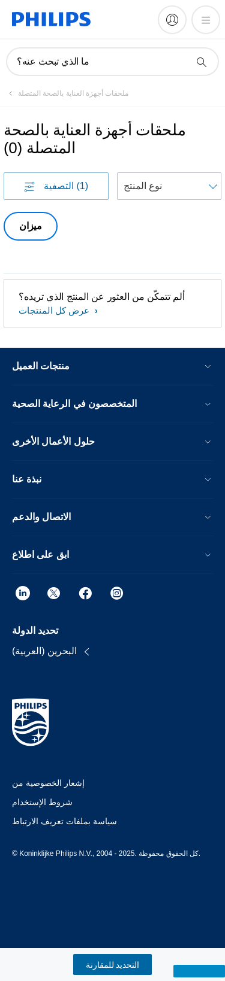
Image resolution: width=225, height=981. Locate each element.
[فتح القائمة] (205, 19)
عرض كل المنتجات (55, 310)
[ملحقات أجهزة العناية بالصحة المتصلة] (66, 93)
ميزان (30, 226)
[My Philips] (172, 19)
